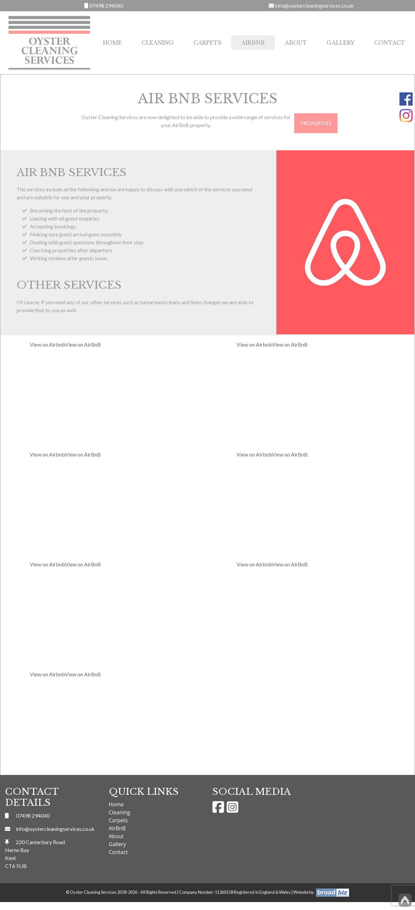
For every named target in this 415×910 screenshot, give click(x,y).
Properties (316, 123)
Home (112, 42)
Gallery (340, 42)
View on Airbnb (47, 344)
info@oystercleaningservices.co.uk (311, 5)
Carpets (207, 42)
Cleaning (158, 42)
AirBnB (253, 42)
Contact (389, 42)
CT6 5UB (16, 866)
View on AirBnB (83, 344)
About (296, 42)
